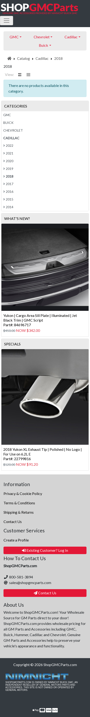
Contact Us (13, 521)
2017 (8, 184)
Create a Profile (16, 540)
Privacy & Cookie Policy (23, 493)
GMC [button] (14, 37)
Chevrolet (13, 130)
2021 (8, 153)
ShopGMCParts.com (60, 664)
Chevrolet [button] (42, 37)
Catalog (23, 58)
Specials (12, 344)
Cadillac (42, 58)
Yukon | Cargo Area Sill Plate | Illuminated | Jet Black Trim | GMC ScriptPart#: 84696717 (40, 320)
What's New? (17, 218)
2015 (8, 199)
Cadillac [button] (71, 37)
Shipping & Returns (19, 512)
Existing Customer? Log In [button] (45, 550)
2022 (8, 145)
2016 (8, 192)
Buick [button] (43, 45)
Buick (8, 123)
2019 (8, 169)
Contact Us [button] (45, 593)
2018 (58, 58)
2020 (8, 161)
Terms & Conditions (19, 503)
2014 (8, 207)
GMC (7, 115)
